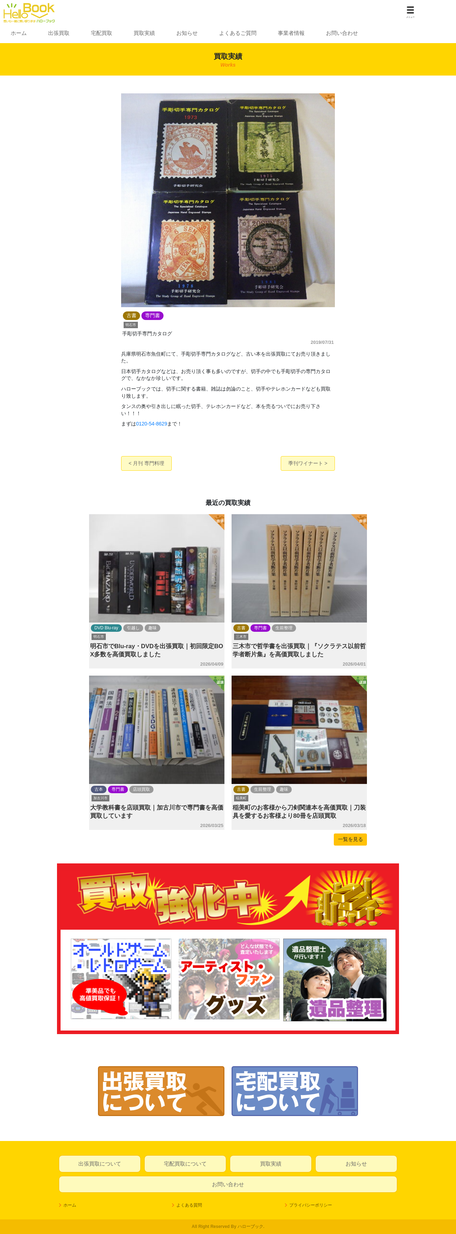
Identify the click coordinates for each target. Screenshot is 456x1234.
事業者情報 (291, 33)
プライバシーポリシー (310, 1205)
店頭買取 (141, 789)
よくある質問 (189, 1205)
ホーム (19, 33)
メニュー (410, 17)
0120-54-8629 (151, 424)
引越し (133, 627)
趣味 (152, 627)
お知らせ (187, 33)
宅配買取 (101, 33)
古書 (241, 627)
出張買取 (58, 33)
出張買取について (99, 1164)
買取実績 (144, 33)
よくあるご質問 (237, 33)
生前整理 (283, 627)
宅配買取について (185, 1164)
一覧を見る (350, 839)
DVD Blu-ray (106, 627)
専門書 (260, 627)
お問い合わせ (342, 33)
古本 (98, 789)
